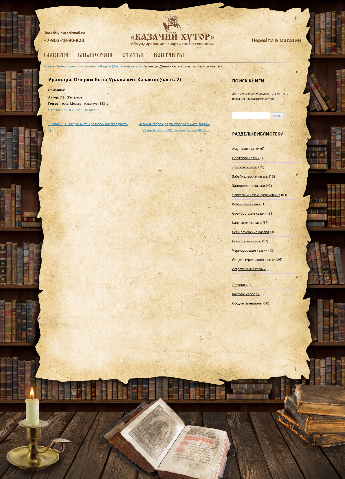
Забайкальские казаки (250, 176)
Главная (56, 55)
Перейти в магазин (276, 40)
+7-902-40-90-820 (64, 40)
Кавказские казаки (247, 222)
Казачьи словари (246, 294)
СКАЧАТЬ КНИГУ (86, 110)
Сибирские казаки (246, 241)
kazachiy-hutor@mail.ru (65, 32)
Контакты (169, 55)
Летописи (240, 284)
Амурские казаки (245, 148)
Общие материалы (247, 303)
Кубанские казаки (246, 204)
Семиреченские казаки (250, 232)
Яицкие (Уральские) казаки (253, 259)
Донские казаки (244, 167)
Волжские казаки (246, 158)
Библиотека (95, 55)
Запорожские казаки (248, 185)
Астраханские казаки (249, 269)
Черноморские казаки (250, 250)
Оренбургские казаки (249, 213)
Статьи (133, 55)
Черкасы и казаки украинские (256, 195)
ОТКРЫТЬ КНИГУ (60, 110)
